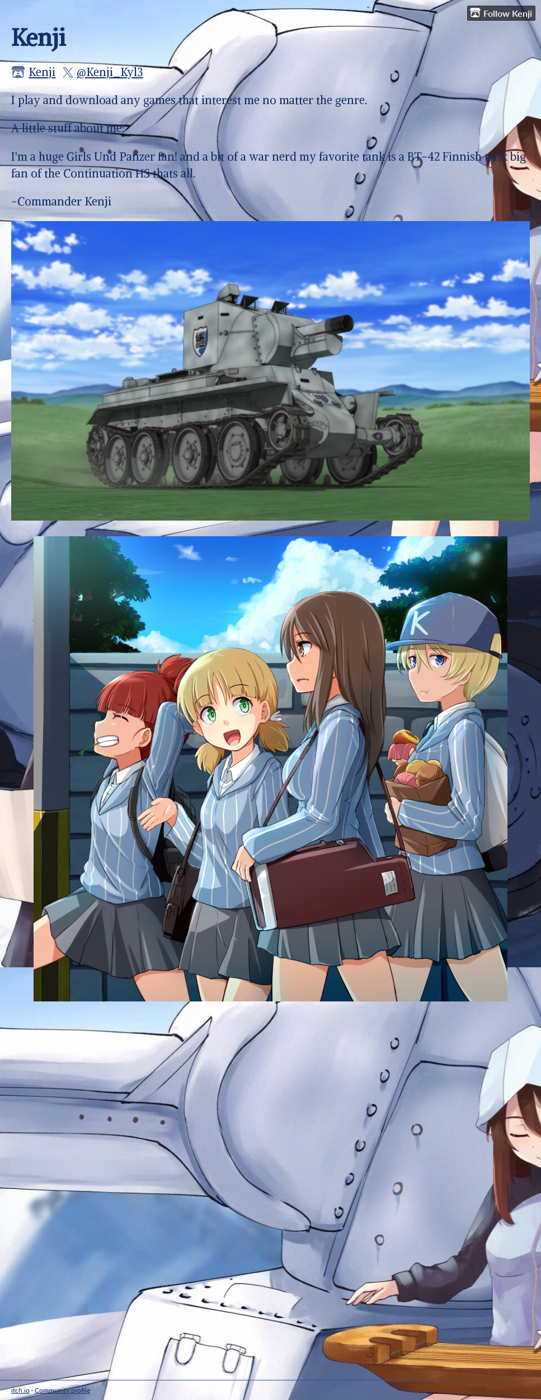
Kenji (42, 72)
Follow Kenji (501, 12)
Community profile (62, 1390)
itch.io (20, 1390)
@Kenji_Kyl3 (110, 72)
